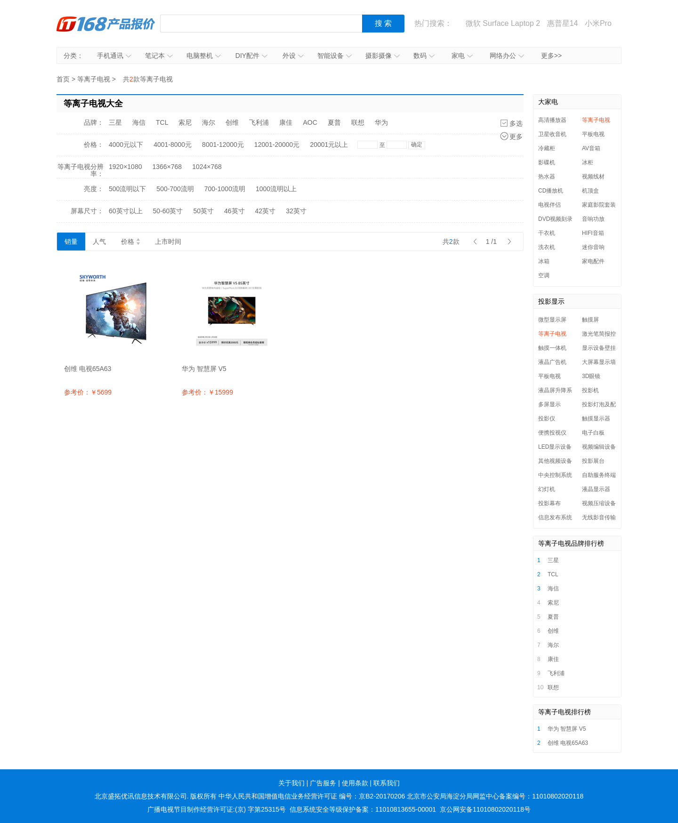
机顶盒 (590, 190)
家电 (462, 55)
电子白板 (593, 432)
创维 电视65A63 (568, 743)
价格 (130, 241)
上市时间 (168, 241)
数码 (424, 55)
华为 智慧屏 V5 (567, 729)
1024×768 (207, 166)
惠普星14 (562, 23)
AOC (310, 122)
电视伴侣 (549, 205)
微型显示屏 (552, 319)
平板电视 (593, 134)
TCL (162, 122)
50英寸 (203, 211)
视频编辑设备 (599, 447)
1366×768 (167, 166)
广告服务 (323, 783)
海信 (138, 122)
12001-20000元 (277, 144)
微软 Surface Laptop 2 (503, 23)
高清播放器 (552, 120)
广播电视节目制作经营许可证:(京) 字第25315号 (216, 809)
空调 (543, 275)
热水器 (546, 176)
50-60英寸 (168, 211)
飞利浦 (259, 122)
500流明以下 (127, 189)
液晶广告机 (552, 362)
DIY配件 (251, 55)
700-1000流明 (224, 189)
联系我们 (386, 783)
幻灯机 (546, 489)
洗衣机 (546, 247)
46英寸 (234, 211)
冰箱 (543, 261)
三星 (115, 122)
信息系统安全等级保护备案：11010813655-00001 (363, 809)
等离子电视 (93, 79)
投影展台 (593, 461)
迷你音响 (593, 247)
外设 (293, 55)
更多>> (551, 55)
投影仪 (546, 418)
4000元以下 (126, 144)
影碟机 (546, 162)
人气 (99, 241)
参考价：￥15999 (207, 392)
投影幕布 (549, 503)
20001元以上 (329, 144)
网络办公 (507, 55)
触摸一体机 (552, 348)
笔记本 (159, 55)
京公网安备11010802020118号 (485, 809)
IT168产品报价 (105, 23)
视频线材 (593, 176)
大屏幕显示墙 (599, 362)
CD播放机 (550, 190)
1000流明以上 (276, 189)
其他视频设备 (555, 461)
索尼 (185, 122)
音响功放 (593, 219)
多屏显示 (549, 404)
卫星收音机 (552, 134)
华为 (381, 122)
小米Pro (598, 23)
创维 (232, 122)
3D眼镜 (591, 376)
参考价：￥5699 (88, 392)
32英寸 (296, 211)
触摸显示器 (596, 418)
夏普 (334, 122)
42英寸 (265, 211)
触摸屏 (590, 319)
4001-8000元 (172, 144)
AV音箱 (591, 148)
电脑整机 (203, 55)
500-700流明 (175, 189)
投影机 (590, 390)
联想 (357, 122)
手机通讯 (114, 55)
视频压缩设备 (599, 503)
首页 (63, 79)
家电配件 (593, 261)
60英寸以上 (126, 211)
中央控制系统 (555, 475)
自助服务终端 (599, 475)
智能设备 (334, 55)
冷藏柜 (546, 148)
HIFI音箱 (593, 233)
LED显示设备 (555, 447)
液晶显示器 (596, 489)
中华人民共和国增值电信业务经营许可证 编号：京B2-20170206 (311, 796)
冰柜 (587, 162)
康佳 (285, 122)
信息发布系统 (555, 517)
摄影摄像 (382, 55)
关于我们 (291, 783)
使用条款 (355, 783)
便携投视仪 (552, 432)
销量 (71, 241)
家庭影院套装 (599, 205)
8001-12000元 (223, 144)
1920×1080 (125, 166)
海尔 (208, 122)
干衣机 (546, 233)
